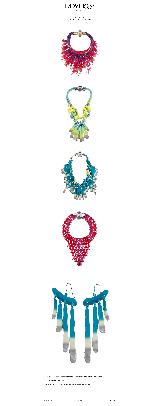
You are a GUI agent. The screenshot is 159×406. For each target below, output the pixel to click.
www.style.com (86, 384)
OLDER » (111, 400)
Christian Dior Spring (78, 390)
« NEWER (48, 400)
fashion (87, 390)
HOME (79, 400)
